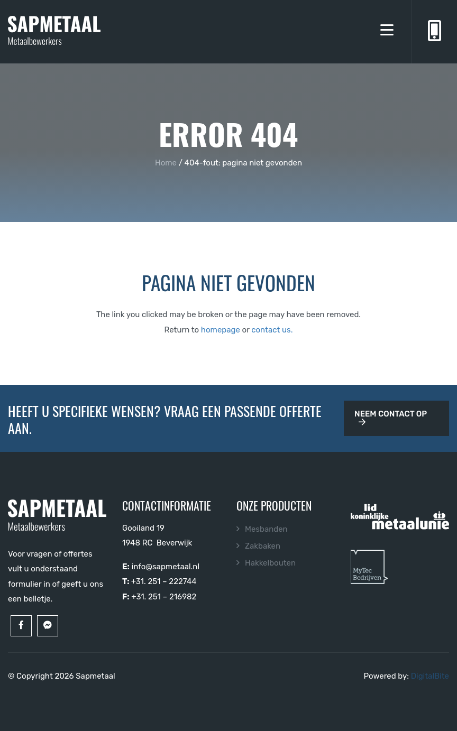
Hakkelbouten (270, 563)
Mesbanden (266, 529)
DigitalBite (430, 676)
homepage (220, 330)
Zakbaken (262, 546)
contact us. (272, 330)
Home (166, 163)
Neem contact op (390, 417)
